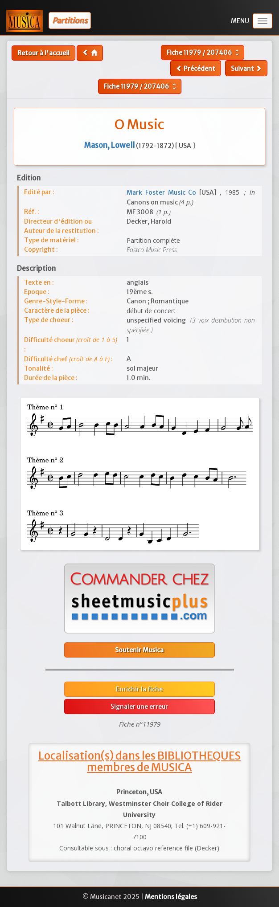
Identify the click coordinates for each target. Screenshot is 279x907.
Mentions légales (171, 897)
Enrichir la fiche (139, 689)
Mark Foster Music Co (163, 192)
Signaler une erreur (139, 707)
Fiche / (204, 53)
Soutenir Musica (139, 650)
